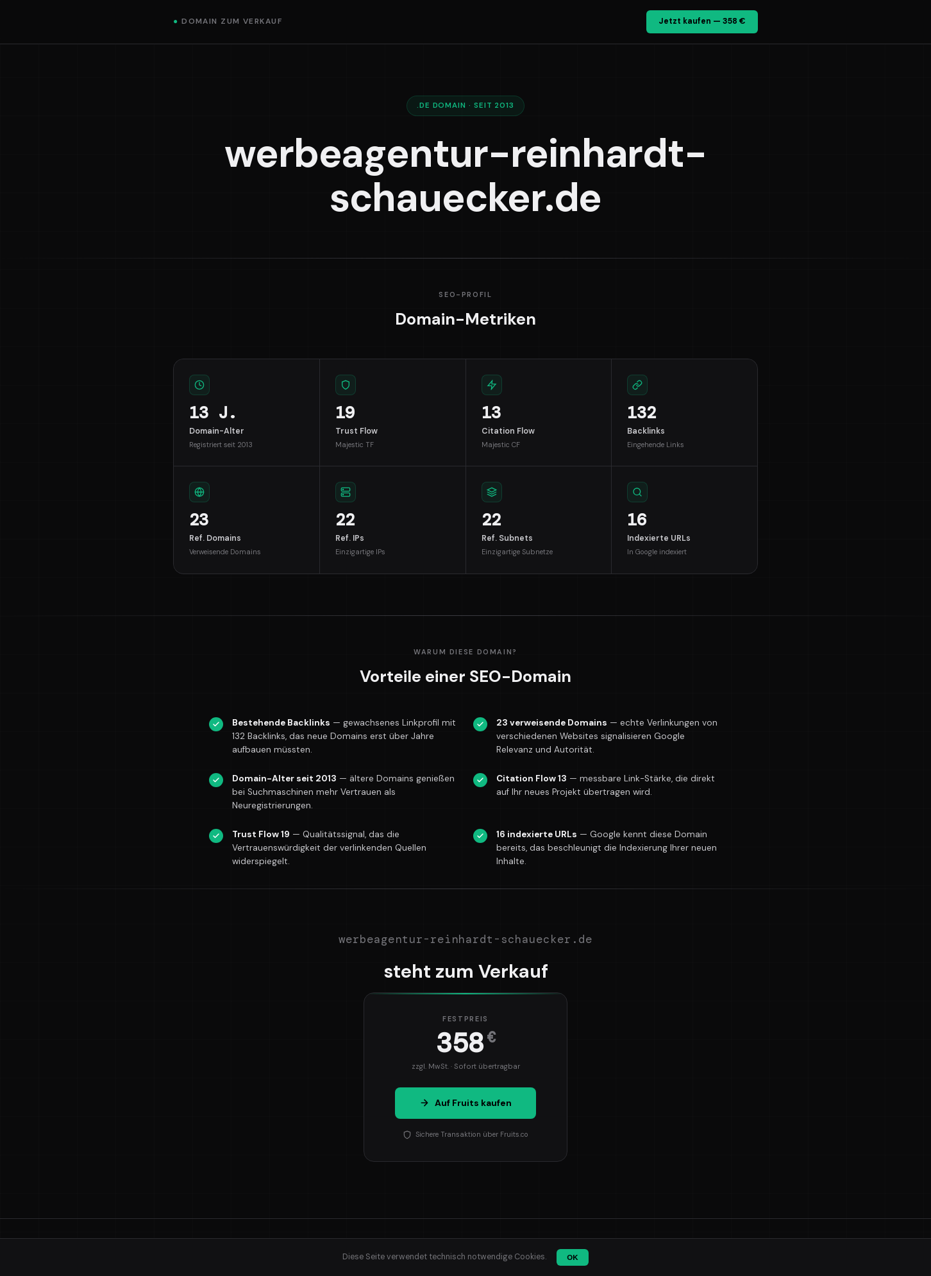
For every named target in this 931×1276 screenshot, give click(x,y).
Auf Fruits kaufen (465, 1103)
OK (572, 1257)
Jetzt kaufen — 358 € (702, 21)
